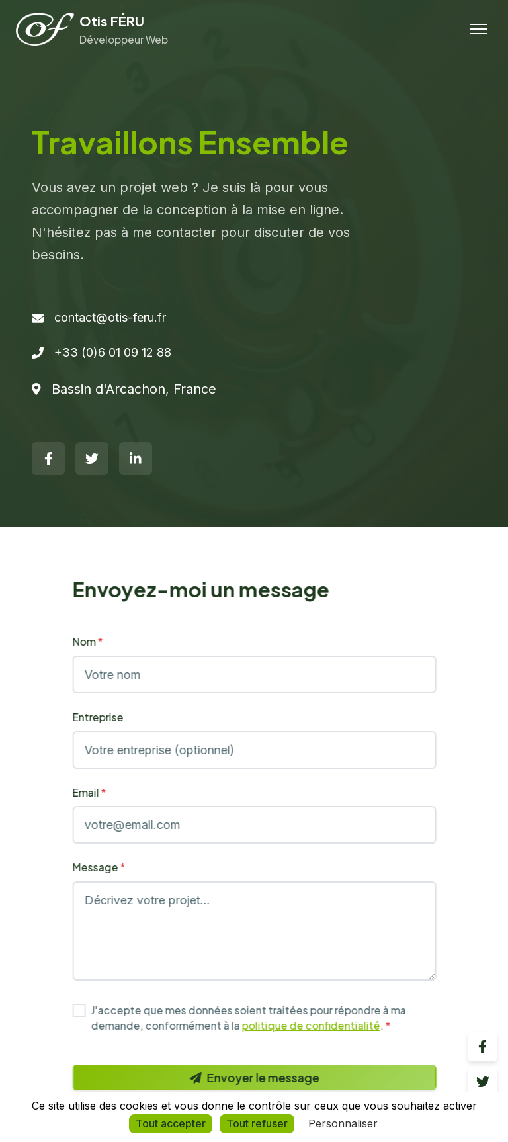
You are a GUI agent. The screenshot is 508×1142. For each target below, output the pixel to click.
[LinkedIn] (135, 458)
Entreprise (108, 717)
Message (109, 867)
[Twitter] (91, 458)
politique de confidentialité (322, 1025)
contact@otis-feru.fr (110, 317)
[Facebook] (48, 458)
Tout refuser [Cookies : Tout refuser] (257, 1123)
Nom (98, 641)
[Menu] (478, 29)
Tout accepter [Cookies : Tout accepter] (171, 1123)
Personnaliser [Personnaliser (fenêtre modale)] (343, 1123)
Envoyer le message (265, 1077)
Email (100, 792)
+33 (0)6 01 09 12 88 (112, 352)
